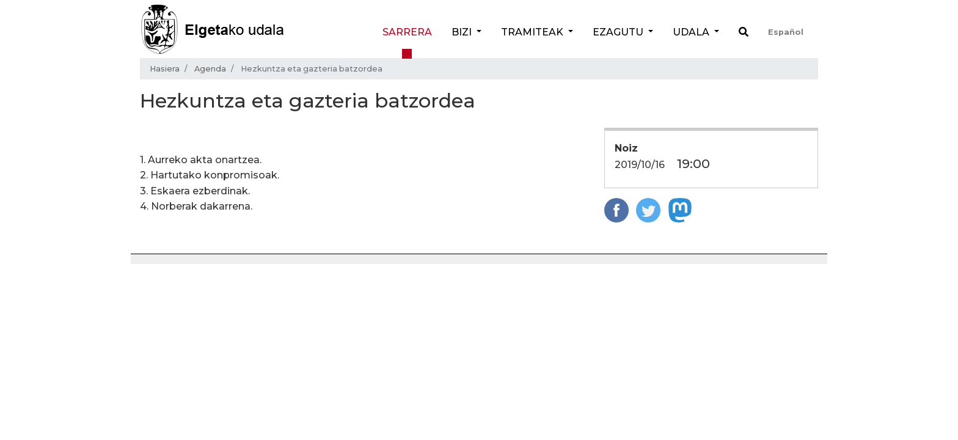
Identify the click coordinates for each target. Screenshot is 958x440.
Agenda (210, 68)
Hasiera (165, 68)
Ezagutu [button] (619, 32)
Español (785, 32)
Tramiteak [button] (533, 32)
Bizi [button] (463, 32)
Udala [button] (692, 32)
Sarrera (407, 32)
